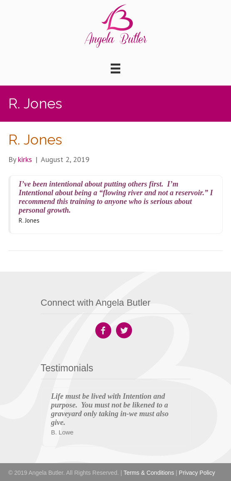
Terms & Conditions (149, 472)
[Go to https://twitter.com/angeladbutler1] (124, 331)
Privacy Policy (197, 472)
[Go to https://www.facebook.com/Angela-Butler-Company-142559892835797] (103, 331)
